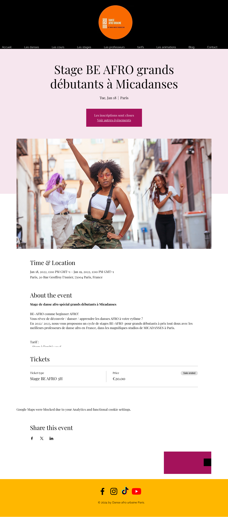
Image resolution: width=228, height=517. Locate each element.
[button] (145, 47)
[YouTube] (136, 491)
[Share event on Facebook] (32, 438)
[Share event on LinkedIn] (51, 438)
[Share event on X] (42, 438)
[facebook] (102, 491)
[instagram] (113, 491)
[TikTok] (125, 491)
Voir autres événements (114, 120)
